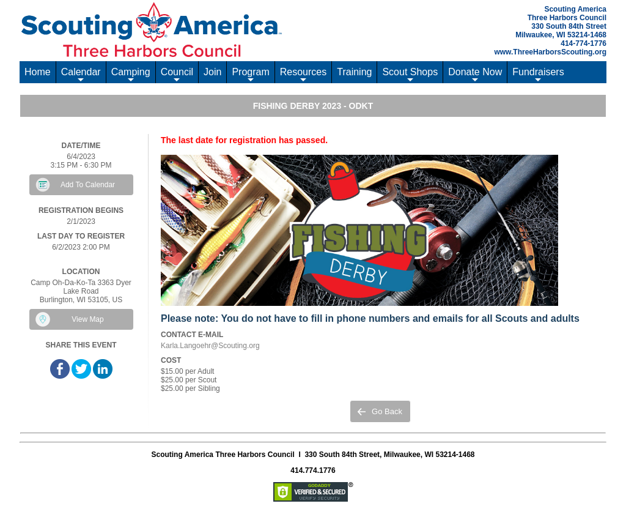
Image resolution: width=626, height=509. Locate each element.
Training (354, 72)
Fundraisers (538, 75)
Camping (130, 75)
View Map (87, 319)
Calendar (81, 75)
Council (177, 75)
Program (250, 75)
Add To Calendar (88, 184)
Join (212, 72)
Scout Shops (410, 75)
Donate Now (475, 75)
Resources (303, 75)
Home (37, 72)
